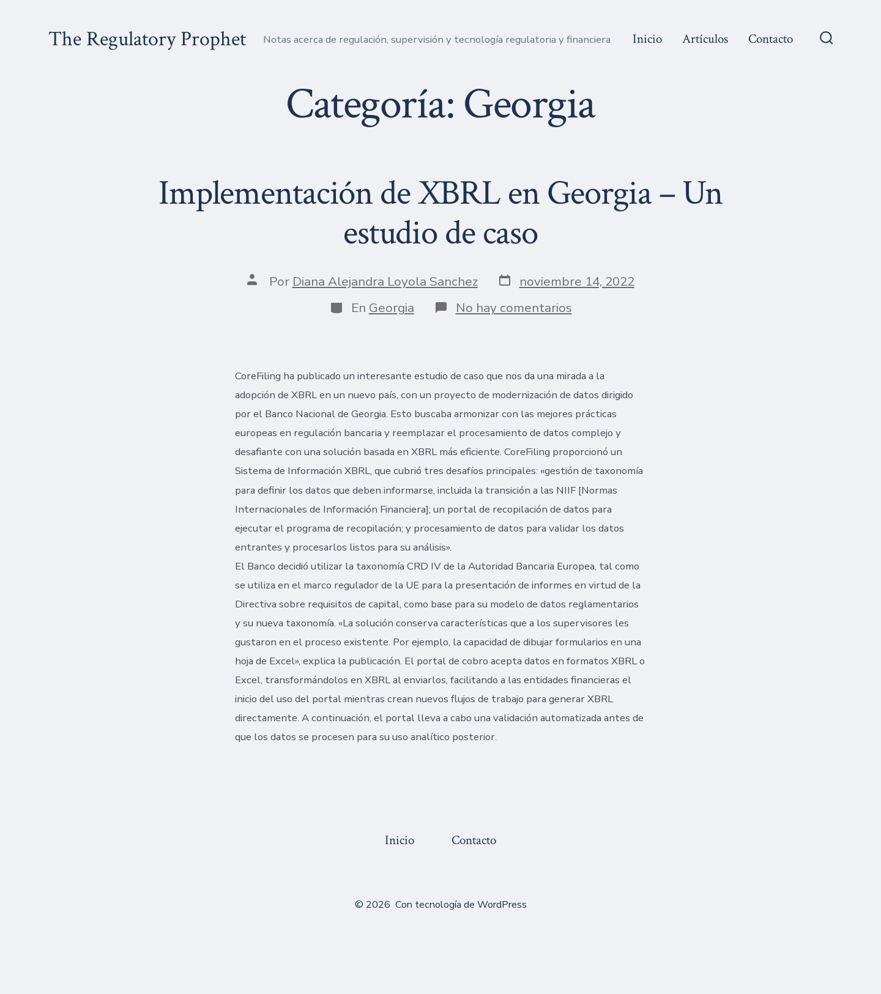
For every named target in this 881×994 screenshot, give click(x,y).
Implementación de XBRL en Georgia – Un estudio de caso (440, 213)
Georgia (391, 307)
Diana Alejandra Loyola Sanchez (385, 281)
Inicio (647, 39)
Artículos (705, 39)
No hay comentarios (514, 307)
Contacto (770, 39)
